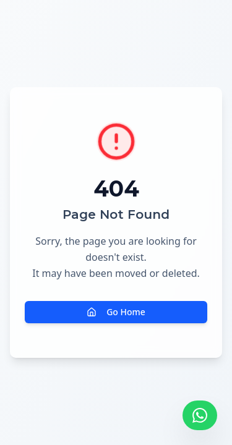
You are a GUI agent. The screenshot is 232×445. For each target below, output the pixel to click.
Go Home (116, 312)
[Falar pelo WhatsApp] (200, 415)
